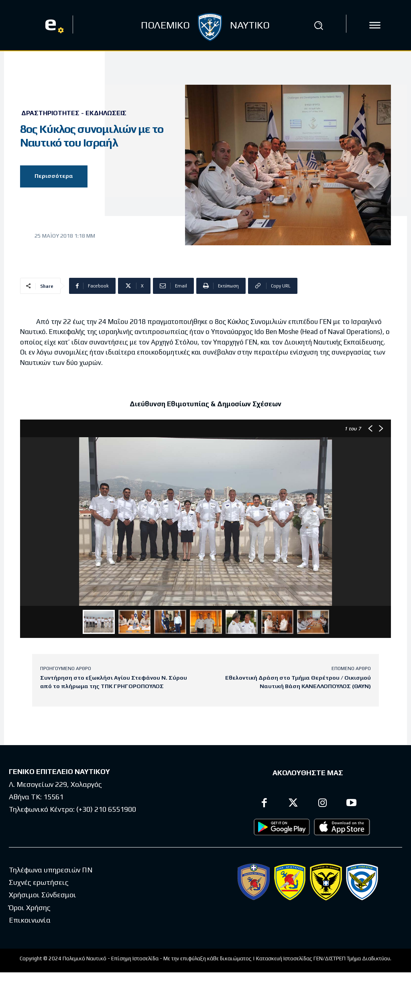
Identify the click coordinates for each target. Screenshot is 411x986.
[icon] (374, 25)
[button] (318, 25)
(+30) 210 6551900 (106, 809)
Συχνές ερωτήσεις (39, 882)
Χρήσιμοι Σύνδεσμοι (42, 894)
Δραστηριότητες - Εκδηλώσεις (73, 113)
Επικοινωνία (30, 920)
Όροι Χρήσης (30, 907)
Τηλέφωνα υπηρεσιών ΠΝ (51, 870)
